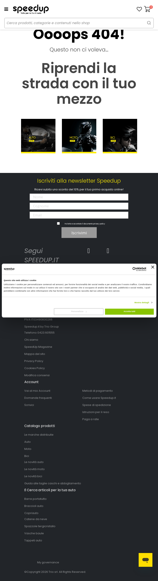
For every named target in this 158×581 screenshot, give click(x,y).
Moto (27, 449)
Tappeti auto (33, 540)
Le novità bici (33, 476)
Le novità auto (34, 462)
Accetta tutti (129, 312)
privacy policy (99, 224)
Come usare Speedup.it (99, 398)
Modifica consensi (37, 375)
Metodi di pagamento (97, 391)
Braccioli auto (33, 506)
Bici (26, 456)
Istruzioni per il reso (95, 412)
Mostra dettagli (142, 302)
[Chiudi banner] (152, 269)
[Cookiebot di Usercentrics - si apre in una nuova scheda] (127, 269)
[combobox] (79, 23)
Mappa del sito (34, 354)
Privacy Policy (33, 361)
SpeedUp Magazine (38, 347)
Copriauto (31, 513)
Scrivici (29, 405)
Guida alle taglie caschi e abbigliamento (52, 483)
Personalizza (79, 312)
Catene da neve (35, 519)
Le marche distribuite (39, 435)
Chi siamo (31, 340)
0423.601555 (46, 333)
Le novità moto (34, 469)
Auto (27, 442)
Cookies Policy (34, 368)
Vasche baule (34, 533)
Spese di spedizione (96, 405)
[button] (139, 9)
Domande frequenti (38, 398)
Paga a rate (90, 419)
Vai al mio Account (37, 391)
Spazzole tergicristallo (39, 526)
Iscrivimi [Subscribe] (79, 232)
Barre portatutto (35, 499)
